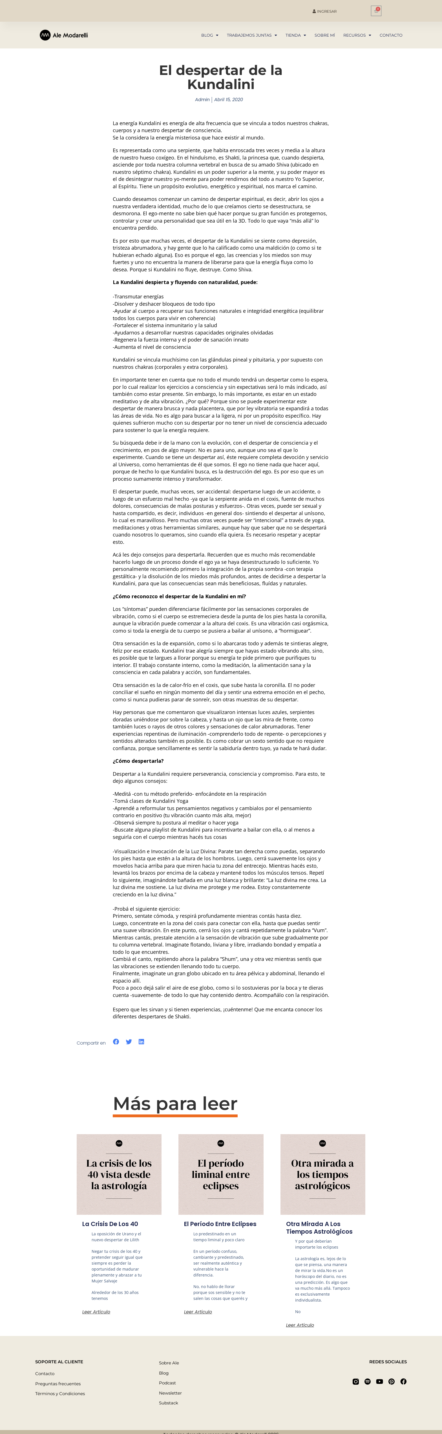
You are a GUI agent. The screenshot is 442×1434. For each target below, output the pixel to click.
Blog (209, 35)
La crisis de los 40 (111, 1224)
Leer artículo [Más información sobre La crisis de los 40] (96, 1312)
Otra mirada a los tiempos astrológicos (321, 1228)
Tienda (296, 35)
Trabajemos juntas (252, 35)
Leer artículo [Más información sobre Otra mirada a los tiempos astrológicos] (300, 1325)
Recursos (357, 35)
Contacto (391, 35)
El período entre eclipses (209, 1228)
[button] (116, 1042)
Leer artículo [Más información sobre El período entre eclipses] (198, 1319)
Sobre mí (325, 35)
